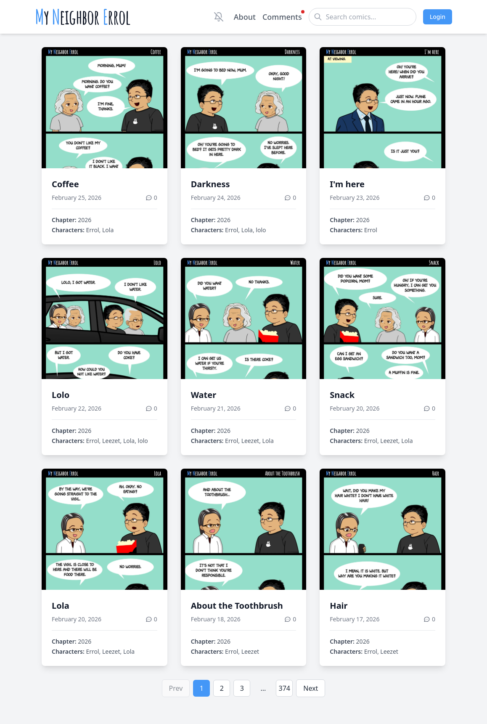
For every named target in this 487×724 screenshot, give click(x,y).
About (245, 17)
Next (310, 688)
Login (437, 17)
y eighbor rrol (82, 17)
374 (284, 688)
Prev (176, 688)
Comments (282, 16)
